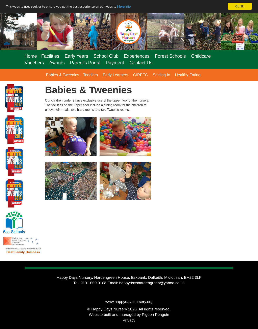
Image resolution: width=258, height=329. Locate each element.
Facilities (50, 56)
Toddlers (90, 75)
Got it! (239, 6)
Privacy (129, 320)
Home (31, 56)
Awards (56, 62)
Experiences (137, 56)
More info (124, 6)
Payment (115, 62)
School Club (106, 56)
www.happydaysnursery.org (129, 302)
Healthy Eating (187, 75)
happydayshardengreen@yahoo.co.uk (152, 283)
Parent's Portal (85, 62)
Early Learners (115, 75)
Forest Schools (170, 56)
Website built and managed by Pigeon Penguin (129, 314)
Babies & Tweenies (62, 75)
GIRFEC (140, 75)
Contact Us (140, 62)
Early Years (76, 56)
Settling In (161, 75)
